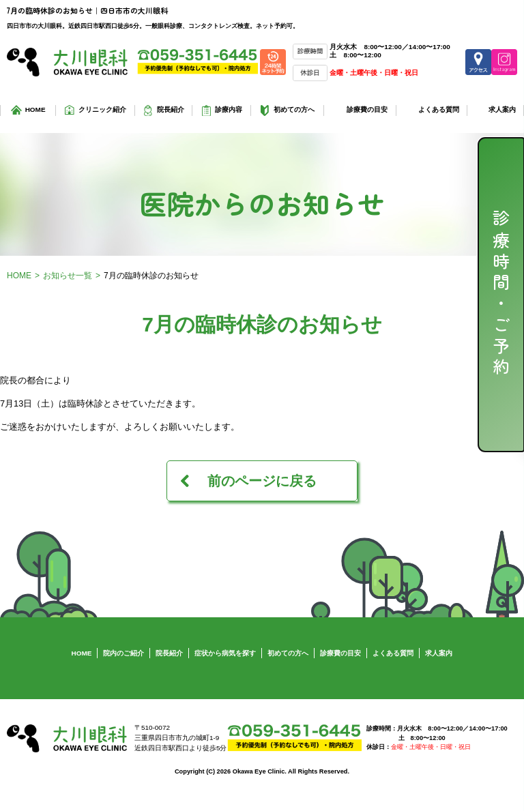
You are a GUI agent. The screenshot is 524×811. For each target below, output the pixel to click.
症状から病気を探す (225, 653)
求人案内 (502, 109)
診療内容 (228, 109)
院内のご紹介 (123, 653)
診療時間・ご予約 (501, 294)
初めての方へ (294, 109)
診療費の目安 (367, 109)
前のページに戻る (262, 480)
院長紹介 (170, 109)
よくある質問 (438, 109)
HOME (35, 109)
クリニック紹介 (102, 109)
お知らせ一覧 (67, 275)
